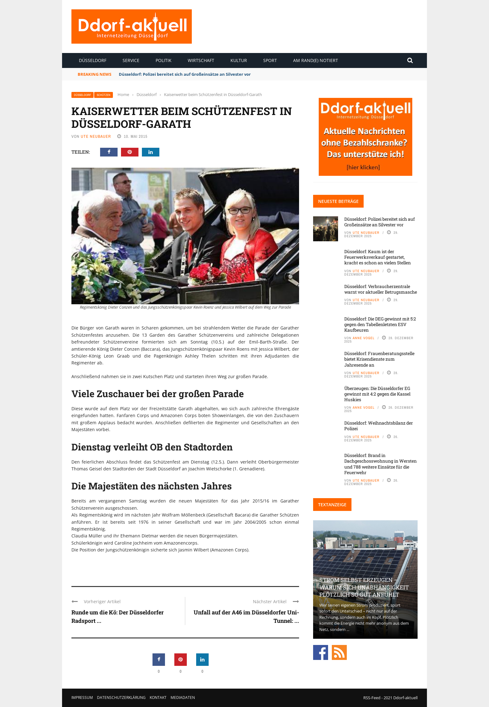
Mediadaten (183, 697)
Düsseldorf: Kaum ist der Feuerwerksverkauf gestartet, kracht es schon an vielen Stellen (377, 257)
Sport (270, 60)
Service (131, 60)
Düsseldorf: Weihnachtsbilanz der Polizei (378, 425)
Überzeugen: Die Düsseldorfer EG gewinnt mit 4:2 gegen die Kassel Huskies (377, 393)
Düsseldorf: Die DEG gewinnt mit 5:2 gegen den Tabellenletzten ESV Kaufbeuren (380, 324)
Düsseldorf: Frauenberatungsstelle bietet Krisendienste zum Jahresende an (379, 359)
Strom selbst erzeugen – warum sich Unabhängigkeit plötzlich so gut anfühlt (364, 587)
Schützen (103, 95)
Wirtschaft (201, 60)
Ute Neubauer (96, 136)
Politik (164, 60)
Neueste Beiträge (338, 201)
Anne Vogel (364, 338)
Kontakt (158, 697)
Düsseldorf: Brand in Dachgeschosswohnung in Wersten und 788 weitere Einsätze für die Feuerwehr (380, 463)
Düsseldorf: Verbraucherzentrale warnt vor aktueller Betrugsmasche (380, 289)
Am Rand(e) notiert (315, 60)
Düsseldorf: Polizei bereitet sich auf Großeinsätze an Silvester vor (185, 74)
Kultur (238, 60)
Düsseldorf (92, 60)
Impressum (82, 697)
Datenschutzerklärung (121, 697)
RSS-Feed (371, 697)
